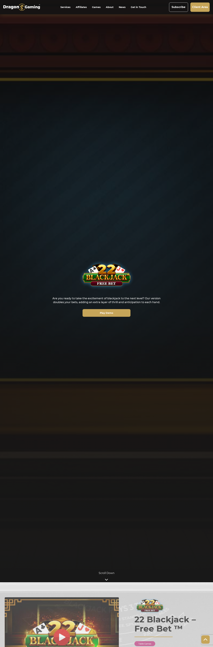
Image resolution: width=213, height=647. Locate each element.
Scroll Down (106, 576)
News (122, 7)
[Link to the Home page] (24, 7)
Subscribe (178, 7)
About (109, 7)
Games (96, 7)
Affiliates (81, 7)
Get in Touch (138, 7)
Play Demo (106, 312)
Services (65, 7)
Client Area (200, 7)
